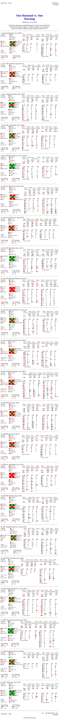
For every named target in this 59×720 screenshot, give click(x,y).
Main (9, 3)
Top (43, 713)
